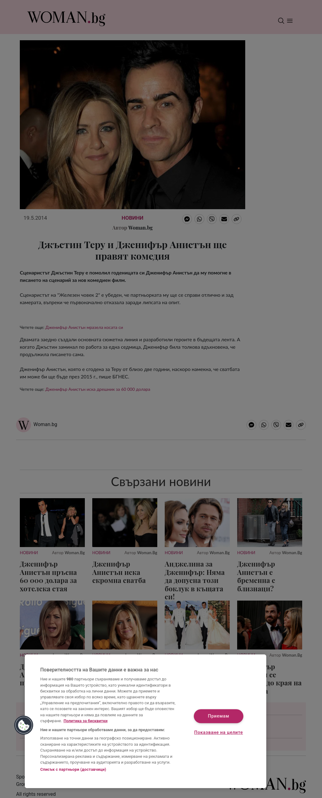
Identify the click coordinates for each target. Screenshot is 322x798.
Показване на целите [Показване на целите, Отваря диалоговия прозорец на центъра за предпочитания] (218, 732)
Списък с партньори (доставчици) (73, 769)
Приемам (218, 716)
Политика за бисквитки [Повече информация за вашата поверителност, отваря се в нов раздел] (85, 720)
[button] (24, 725)
